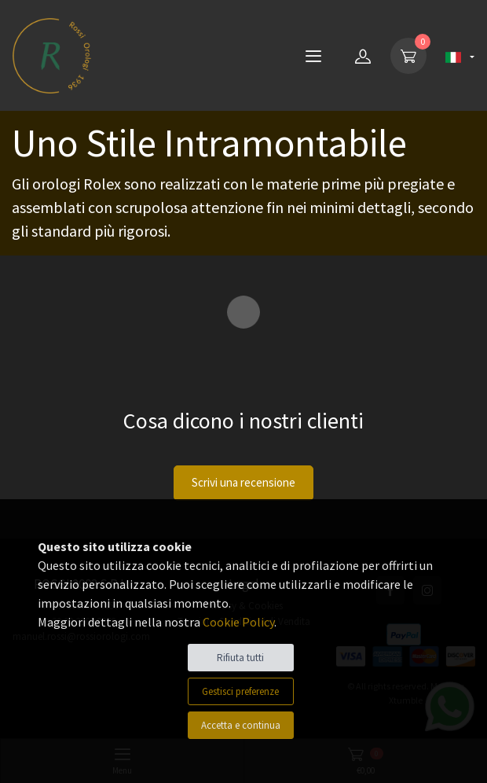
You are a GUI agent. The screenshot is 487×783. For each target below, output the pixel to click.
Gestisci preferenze (240, 691)
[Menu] (313, 56)
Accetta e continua (240, 725)
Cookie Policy (238, 622)
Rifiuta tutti (240, 657)
